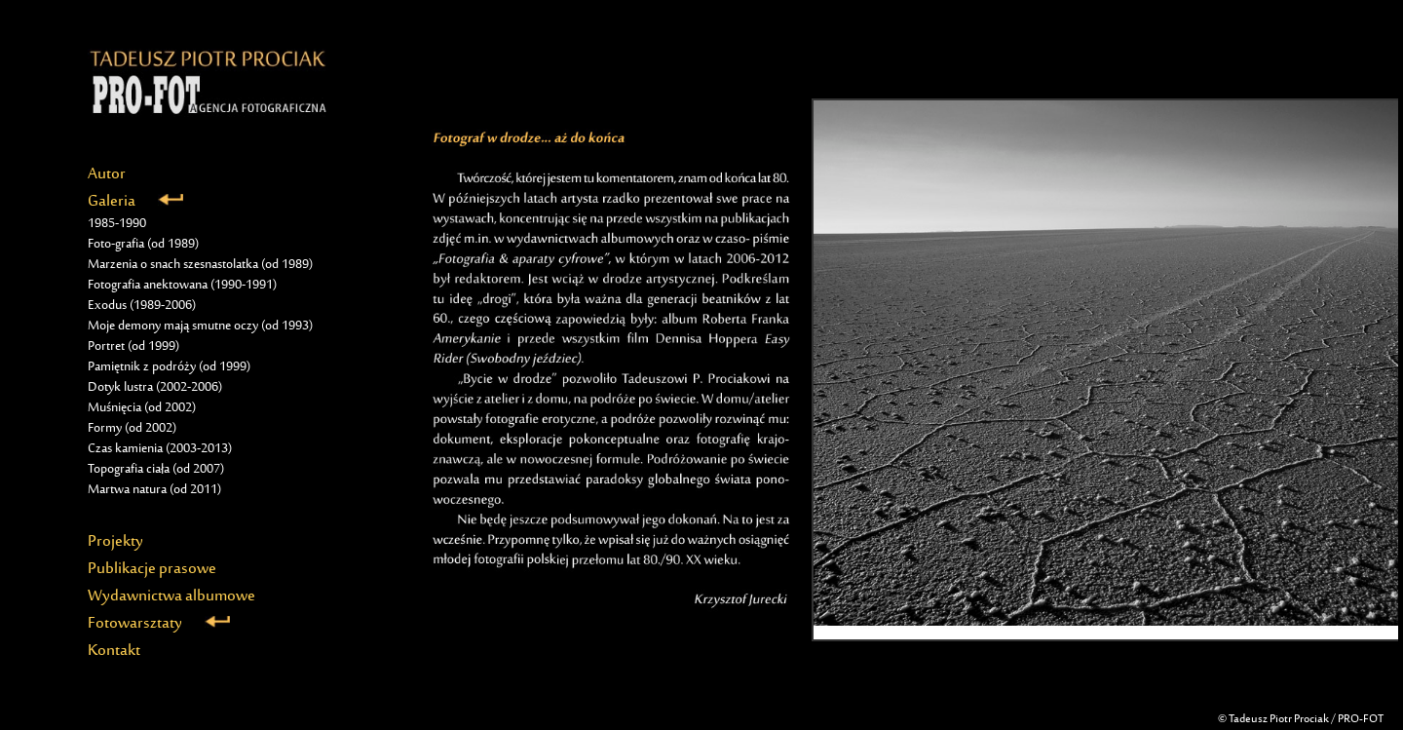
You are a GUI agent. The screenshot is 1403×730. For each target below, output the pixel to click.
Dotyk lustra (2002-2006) (155, 388)
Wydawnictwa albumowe (171, 596)
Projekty (115, 542)
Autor (107, 174)
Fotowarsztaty (159, 623)
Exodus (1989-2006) (142, 306)
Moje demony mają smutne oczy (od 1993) (200, 326)
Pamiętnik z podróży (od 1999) (169, 367)
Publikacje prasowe (152, 569)
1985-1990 (117, 224)
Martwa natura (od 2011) (154, 490)
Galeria (135, 201)
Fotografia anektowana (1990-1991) (182, 285)
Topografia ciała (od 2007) (156, 469)
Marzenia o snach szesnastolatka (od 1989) (200, 265)
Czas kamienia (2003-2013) (160, 449)
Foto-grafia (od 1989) (143, 244)
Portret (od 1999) (133, 347)
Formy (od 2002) (132, 429)
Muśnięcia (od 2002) (142, 408)
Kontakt (114, 651)
